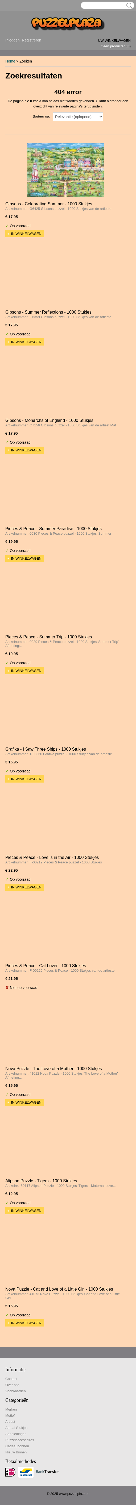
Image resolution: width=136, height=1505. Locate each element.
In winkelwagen (26, 234)
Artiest (10, 1422)
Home (10, 61)
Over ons (12, 1385)
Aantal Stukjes (16, 1428)
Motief (10, 1415)
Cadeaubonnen (17, 1446)
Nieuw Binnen (16, 1452)
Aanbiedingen (16, 1434)
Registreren (31, 40)
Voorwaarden (15, 1391)
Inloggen (12, 40)
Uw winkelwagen (114, 41)
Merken (11, 1409)
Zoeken (128, 6)
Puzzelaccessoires (19, 1440)
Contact (11, 1379)
